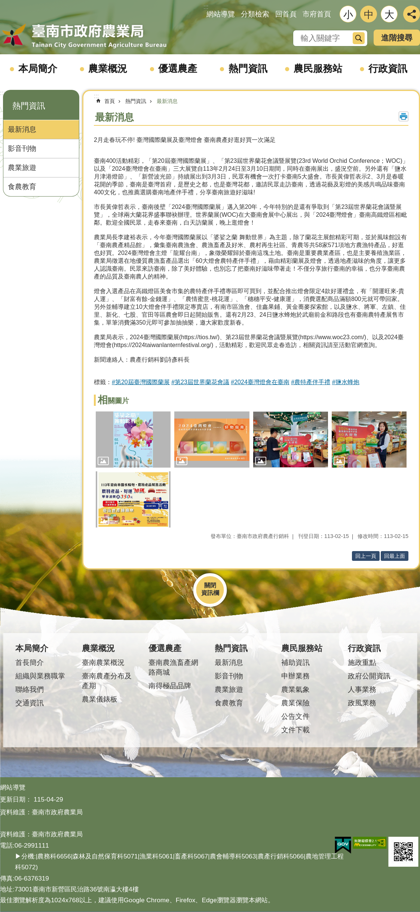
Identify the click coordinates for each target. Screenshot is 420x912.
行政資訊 (387, 68)
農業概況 (107, 68)
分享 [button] (411, 14)
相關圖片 (113, 401)
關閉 (210, 585)
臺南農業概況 (103, 662)
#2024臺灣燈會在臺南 (260, 382)
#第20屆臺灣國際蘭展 (141, 382)
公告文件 (295, 716)
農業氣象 (295, 689)
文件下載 (295, 730)
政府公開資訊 (369, 676)
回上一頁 (365, 556)
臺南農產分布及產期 (107, 681)
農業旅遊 (22, 167)
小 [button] (348, 14)
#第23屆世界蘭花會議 (200, 382)
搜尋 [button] (359, 38)
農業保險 (295, 703)
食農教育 (22, 187)
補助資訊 (295, 662)
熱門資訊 (248, 68)
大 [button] (389, 14)
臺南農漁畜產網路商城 (173, 667)
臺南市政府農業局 (84, 36)
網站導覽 (220, 14)
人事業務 (362, 689)
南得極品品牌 (169, 686)
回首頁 (286, 14)
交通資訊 (29, 703)
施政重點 (362, 662)
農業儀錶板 (99, 699)
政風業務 (362, 703)
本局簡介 (37, 68)
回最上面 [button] (394, 556)
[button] (133, 439)
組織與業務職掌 (40, 676)
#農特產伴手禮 (310, 382)
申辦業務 (295, 676)
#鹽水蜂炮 (345, 382)
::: (2, 93)
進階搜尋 (397, 37)
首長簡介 (29, 662)
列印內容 (403, 116)
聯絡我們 (29, 689)
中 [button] (369, 14)
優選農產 (177, 68)
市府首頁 (317, 14)
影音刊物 (22, 148)
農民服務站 (318, 68)
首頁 (109, 101)
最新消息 (22, 129)
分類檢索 (255, 14)
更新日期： (16, 799)
